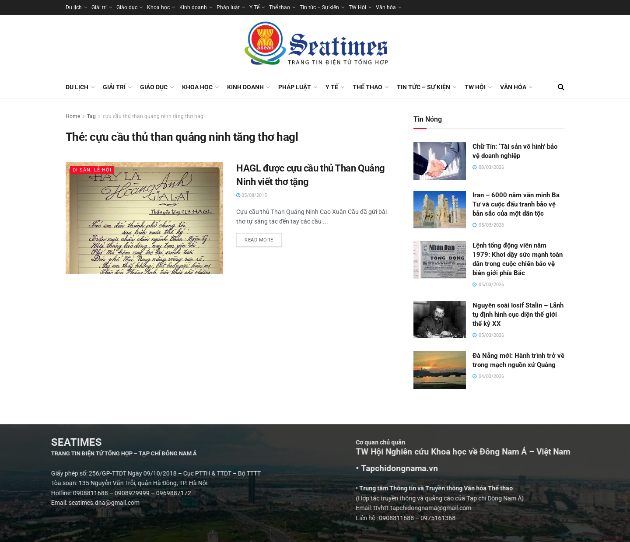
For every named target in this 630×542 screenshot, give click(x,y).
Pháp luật (228, 7)
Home (73, 116)
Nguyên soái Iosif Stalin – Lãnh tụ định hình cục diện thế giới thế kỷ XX (518, 314)
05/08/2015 (251, 195)
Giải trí (99, 7)
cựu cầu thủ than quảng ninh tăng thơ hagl (154, 116)
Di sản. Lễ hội (92, 170)
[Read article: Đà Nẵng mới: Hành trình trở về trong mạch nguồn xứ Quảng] (439, 370)
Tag (91, 116)
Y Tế (254, 7)
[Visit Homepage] (315, 45)
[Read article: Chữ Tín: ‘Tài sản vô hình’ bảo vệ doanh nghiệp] (439, 161)
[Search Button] (561, 87)
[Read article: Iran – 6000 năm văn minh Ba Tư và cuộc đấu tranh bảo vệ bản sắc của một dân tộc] (439, 209)
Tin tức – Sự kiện (319, 7)
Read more (263, 238)
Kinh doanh (193, 7)
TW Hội (357, 7)
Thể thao (279, 7)
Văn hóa (386, 7)
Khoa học (158, 7)
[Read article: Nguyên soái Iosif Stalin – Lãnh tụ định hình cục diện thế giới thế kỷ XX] (439, 320)
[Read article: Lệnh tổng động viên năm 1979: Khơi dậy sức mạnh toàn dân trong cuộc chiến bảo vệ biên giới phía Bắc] (439, 260)
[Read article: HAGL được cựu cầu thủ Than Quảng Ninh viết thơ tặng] (144, 218)
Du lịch (74, 7)
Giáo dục (126, 7)
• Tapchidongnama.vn (499, 468)
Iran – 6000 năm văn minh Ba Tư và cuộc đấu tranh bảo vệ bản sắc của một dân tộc (516, 204)
